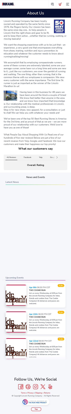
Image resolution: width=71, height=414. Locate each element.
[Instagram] (35, 386)
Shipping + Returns (42, 393)
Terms (23, 393)
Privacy (30, 393)
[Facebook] (20, 386)
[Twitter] (43, 386)
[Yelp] (50, 386)
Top (36, 409)
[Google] (28, 386)
